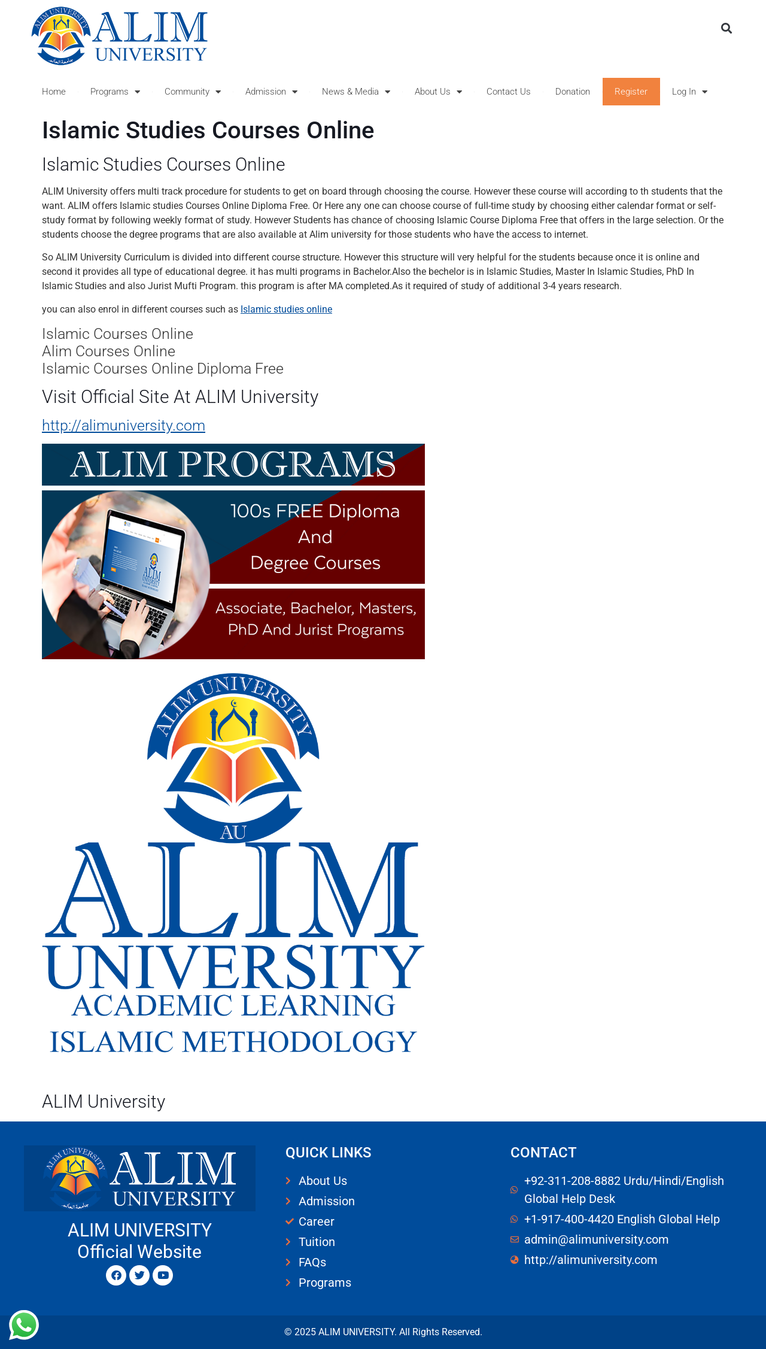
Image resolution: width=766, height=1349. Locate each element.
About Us (438, 91)
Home (54, 91)
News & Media (356, 91)
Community (193, 91)
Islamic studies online (286, 309)
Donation (572, 91)
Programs (115, 91)
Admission (271, 91)
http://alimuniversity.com (123, 425)
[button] (726, 28)
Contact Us (509, 91)
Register (631, 91)
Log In (689, 91)
